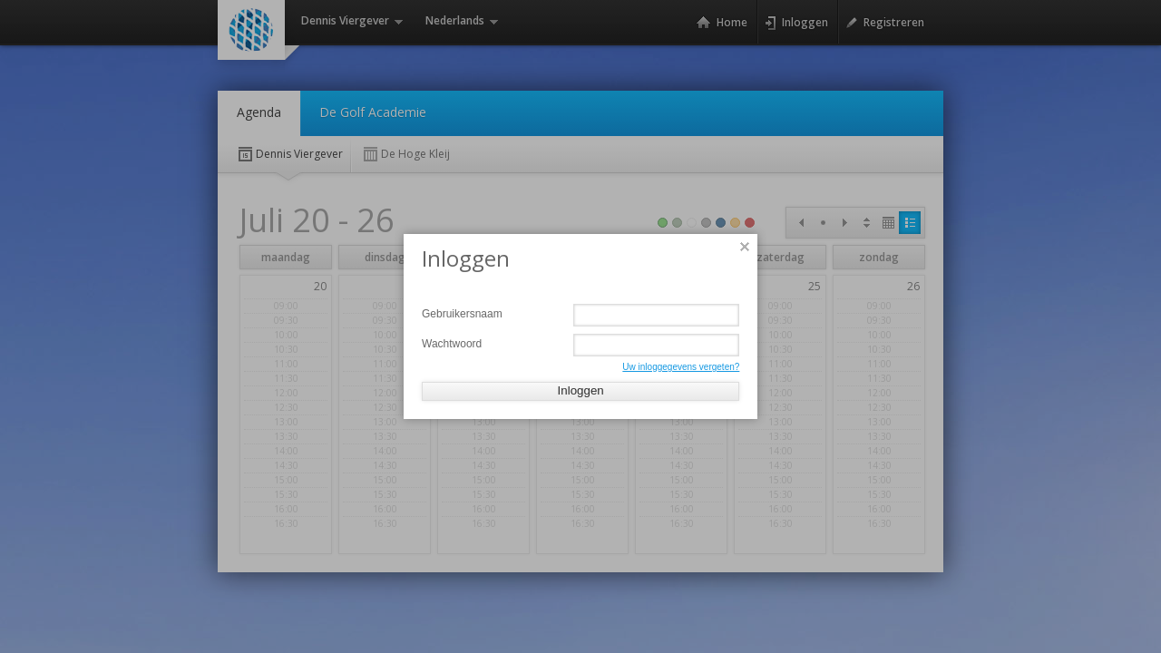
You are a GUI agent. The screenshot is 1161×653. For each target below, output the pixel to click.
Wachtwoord (452, 343)
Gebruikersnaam (462, 313)
